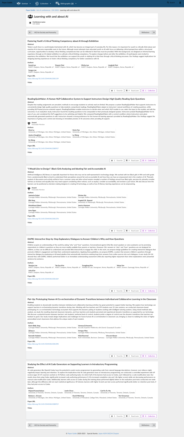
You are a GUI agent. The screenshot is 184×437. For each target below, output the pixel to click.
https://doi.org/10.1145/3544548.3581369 (43, 279)
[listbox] (24, 3)
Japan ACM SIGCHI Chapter (108, 433)
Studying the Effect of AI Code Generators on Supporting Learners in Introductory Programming (72, 364)
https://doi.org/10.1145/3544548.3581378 (43, 219)
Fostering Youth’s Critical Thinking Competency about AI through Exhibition (63, 41)
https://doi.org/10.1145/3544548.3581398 (43, 344)
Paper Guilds (72, 433)
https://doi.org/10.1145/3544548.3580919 (43, 404)
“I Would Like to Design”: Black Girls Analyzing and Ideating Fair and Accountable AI (67, 168)
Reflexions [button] (149, 32)
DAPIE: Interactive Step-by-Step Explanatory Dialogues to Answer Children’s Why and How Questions (76, 239)
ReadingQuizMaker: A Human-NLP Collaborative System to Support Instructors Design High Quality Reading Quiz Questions (86, 99)
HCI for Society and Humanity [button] (42, 32)
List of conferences (43, 10)
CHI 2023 (55, 10)
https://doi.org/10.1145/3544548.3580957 (43, 148)
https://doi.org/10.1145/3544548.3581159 (43, 78)
